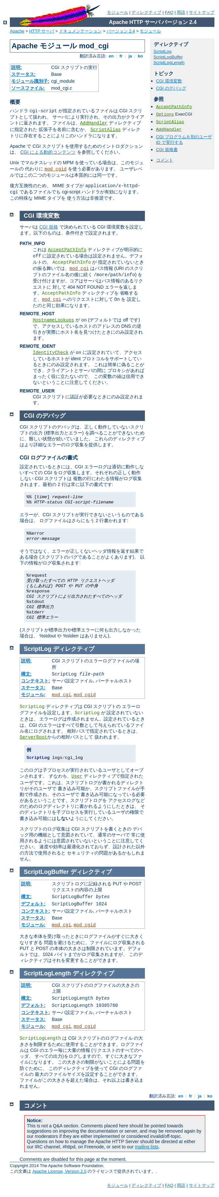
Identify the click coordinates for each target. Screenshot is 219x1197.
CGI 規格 (48, 227)
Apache (17, 31)
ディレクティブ (146, 12)
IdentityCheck (51, 352)
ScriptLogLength (169, 62)
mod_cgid (56, 169)
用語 (181, 12)
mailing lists (146, 1146)
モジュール (117, 12)
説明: (16, 67)
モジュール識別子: (30, 81)
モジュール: (33, 694)
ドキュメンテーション (80, 31)
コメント (164, 160)
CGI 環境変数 (169, 80)
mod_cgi (79, 268)
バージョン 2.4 (121, 31)
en (111, 56)
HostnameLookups (53, 320)
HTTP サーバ (41, 31)
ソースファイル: (28, 88)
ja (130, 56)
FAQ (169, 12)
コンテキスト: (35, 680)
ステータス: (23, 74)
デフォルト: (33, 903)
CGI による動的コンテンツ (48, 152)
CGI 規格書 (167, 149)
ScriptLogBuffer (168, 57)
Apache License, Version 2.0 (59, 1171)
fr (121, 56)
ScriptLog (162, 51)
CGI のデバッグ (171, 88)
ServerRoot (33, 737)
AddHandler (94, 123)
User (77, 776)
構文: (26, 673)
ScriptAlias (105, 129)
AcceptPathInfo (174, 106)
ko (140, 56)
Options (165, 114)
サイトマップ (201, 12)
